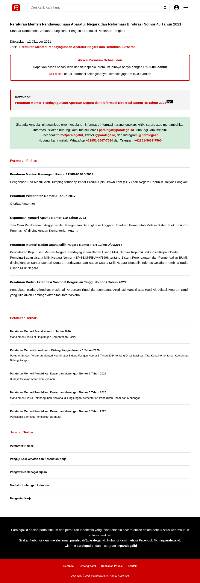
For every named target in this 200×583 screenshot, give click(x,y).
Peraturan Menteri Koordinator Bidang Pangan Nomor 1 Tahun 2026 (55, 350)
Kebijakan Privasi (112, 566)
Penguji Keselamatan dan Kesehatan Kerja (38, 459)
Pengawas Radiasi (22, 445)
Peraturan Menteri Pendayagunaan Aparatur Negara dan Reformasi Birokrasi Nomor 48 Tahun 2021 (94, 102)
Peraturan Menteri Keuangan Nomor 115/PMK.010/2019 (52, 174)
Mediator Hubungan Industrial (30, 485)
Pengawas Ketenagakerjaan (28, 472)
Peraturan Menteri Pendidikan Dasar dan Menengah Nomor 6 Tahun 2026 (58, 373)
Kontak (132, 566)
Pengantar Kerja (21, 498)
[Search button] (165, 7)
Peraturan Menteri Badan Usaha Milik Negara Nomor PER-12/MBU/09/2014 (66, 244)
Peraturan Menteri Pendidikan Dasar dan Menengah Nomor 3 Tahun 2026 (58, 411)
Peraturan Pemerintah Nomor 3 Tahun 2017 (43, 196)
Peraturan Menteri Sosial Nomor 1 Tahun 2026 (40, 331)
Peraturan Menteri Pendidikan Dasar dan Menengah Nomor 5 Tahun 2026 (58, 392)
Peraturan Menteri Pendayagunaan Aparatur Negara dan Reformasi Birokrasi (77, 47)
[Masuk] (176, 7)
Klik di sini (56, 74)
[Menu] (185, 7)
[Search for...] (94, 7)
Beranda (68, 566)
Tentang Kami (87, 566)
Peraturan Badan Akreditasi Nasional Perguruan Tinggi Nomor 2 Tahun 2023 (68, 282)
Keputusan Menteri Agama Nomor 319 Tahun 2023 (48, 217)
